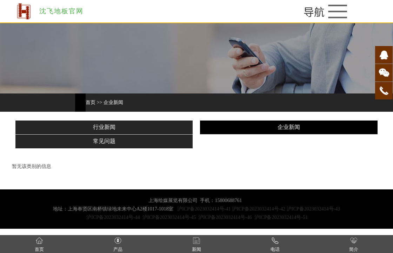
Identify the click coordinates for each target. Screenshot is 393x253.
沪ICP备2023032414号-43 (313, 209)
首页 (90, 102)
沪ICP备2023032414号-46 (225, 217)
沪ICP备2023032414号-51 (281, 217)
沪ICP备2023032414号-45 (169, 217)
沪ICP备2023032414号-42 (258, 209)
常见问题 (104, 141)
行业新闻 (104, 127)
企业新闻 (113, 102)
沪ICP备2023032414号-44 (113, 217)
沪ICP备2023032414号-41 (204, 209)
